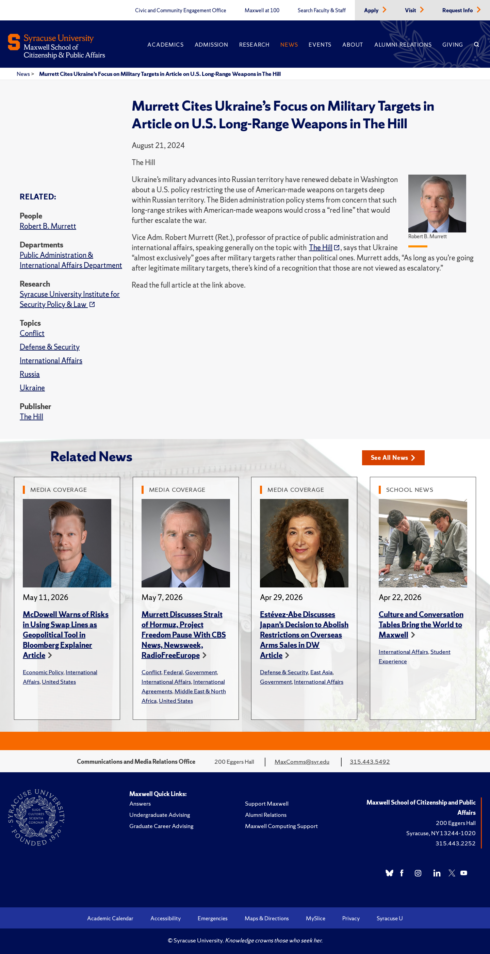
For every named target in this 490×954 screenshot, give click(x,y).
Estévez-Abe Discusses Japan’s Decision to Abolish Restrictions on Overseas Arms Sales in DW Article (304, 635)
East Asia (321, 672)
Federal (173, 672)
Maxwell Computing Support (281, 826)
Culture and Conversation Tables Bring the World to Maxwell (421, 625)
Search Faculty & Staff (322, 10)
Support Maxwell (267, 803)
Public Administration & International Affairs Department (71, 260)
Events (320, 44)
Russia (30, 374)
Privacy (351, 918)
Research (254, 44)
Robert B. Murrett (48, 226)
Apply (372, 10)
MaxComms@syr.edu (302, 761)
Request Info (458, 10)
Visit (411, 10)
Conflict (32, 333)
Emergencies (213, 918)
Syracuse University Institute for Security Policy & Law (70, 299)
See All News (393, 458)
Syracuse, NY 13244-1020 (441, 833)
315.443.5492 (370, 761)
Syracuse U (390, 918)
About (352, 44)
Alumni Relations (402, 44)
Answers (140, 803)
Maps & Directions (267, 918)
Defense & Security (50, 347)
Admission (211, 44)
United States (59, 681)
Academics (165, 44)
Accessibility (165, 918)
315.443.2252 (456, 843)
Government (201, 672)
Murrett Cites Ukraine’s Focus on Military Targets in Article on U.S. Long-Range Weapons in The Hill (160, 74)
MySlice (315, 918)
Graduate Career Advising (161, 826)
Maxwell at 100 (262, 10)
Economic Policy (43, 672)
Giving (452, 44)
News (289, 44)
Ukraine (32, 388)
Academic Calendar (110, 918)
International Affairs (51, 361)
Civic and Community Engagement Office (180, 10)
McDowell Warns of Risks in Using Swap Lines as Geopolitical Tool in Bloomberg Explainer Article (66, 635)
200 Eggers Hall (456, 823)
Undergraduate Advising (159, 815)
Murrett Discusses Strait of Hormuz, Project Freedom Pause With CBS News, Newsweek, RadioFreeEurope (184, 635)
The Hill (31, 417)
